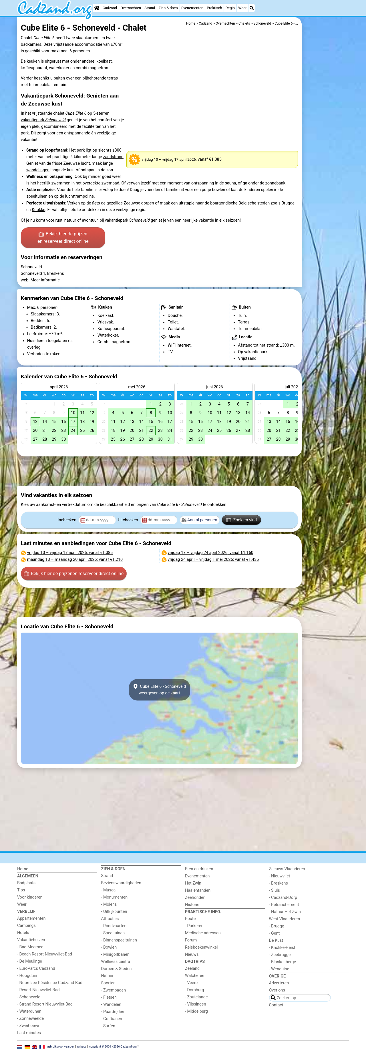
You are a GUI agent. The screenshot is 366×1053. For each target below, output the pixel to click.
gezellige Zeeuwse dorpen (130, 203)
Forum (191, 940)
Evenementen (192, 8)
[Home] (97, 8)
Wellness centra (115, 961)
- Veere (191, 982)
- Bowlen (109, 947)
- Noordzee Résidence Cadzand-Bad (49, 982)
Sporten (108, 983)
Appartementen (31, 918)
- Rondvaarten (114, 925)
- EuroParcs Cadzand (36, 968)
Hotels (23, 932)
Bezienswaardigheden (121, 883)
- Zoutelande (196, 997)
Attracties (110, 918)
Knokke (38, 209)
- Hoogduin (27, 975)
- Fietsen (109, 997)
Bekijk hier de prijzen (63, 238)
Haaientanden (197, 890)
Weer (242, 8)
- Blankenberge (282, 961)
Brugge (288, 203)
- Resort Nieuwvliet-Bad (38, 990)
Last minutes (29, 1032)
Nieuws (192, 954)
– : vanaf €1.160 (210, 552)
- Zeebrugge (280, 954)
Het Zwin (193, 883)
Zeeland (192, 968)
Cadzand (110, 8)
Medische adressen (203, 933)
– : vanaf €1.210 (75, 559)
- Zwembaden (113, 990)
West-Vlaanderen (284, 919)
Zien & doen (168, 8)
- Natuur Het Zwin (285, 911)
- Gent (274, 933)
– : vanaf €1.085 (70, 552)
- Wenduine (279, 969)
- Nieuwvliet (279, 876)
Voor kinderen (30, 897)
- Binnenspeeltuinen (119, 940)
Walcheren (194, 975)
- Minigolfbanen (115, 954)
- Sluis (274, 890)
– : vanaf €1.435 (213, 559)
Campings (26, 925)
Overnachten (130, 8)
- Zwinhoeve (28, 1025)
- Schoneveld (28, 997)
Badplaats (26, 883)
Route (190, 918)
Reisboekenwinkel (201, 947)
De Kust (276, 940)
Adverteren (279, 983)
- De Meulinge (29, 961)
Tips (21, 890)
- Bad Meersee (30, 947)
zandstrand (113, 156)
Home (22, 869)
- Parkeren (194, 925)
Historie (192, 904)
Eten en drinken (199, 869)
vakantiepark (127, 220)
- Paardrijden (112, 1011)
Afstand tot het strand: (258, 345)
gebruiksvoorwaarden (61, 1046)
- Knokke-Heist (282, 947)
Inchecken (67, 520)
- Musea (108, 890)
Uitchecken (128, 520)
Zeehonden (195, 897)
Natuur (107, 975)
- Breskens (278, 883)
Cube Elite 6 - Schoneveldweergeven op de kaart (159, 690)
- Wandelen (111, 1004)
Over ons (277, 990)
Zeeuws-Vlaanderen (287, 869)
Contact (276, 1005)
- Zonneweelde (30, 1018)
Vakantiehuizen (31, 939)
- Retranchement (284, 904)
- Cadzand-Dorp (283, 897)
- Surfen (108, 1026)
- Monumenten (114, 897)
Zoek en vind (241, 519)
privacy (81, 1046)
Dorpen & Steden (116, 968)
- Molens (109, 904)
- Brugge (276, 926)
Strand (149, 8)
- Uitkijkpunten (114, 911)
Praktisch (214, 8)
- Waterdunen (29, 1011)
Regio (230, 8)
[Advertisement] (326, 149)
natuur (70, 220)
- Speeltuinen (113, 933)
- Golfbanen (111, 1018)
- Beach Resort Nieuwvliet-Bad (44, 954)
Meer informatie (45, 280)
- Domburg (194, 990)
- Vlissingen (195, 1004)
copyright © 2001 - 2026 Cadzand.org (113, 1046)
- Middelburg (196, 1011)
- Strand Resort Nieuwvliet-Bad (45, 1004)
